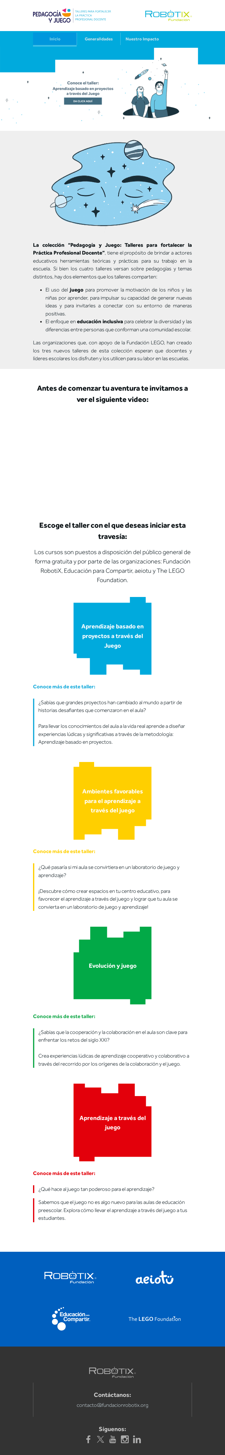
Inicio (55, 38)
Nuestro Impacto (142, 38)
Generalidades (99, 38)
